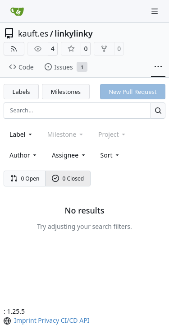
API (84, 320)
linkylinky (73, 33)
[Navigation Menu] (155, 11)
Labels (21, 92)
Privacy (48, 320)
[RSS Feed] (14, 49)
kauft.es (33, 33)
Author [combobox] (23, 155)
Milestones (66, 92)
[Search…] (158, 110)
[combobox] (21, 134)
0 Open (25, 178)
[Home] (17, 11)
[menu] (111, 155)
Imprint (25, 320)
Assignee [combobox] (69, 155)
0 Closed (68, 178)
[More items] (158, 67)
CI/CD (69, 320)
